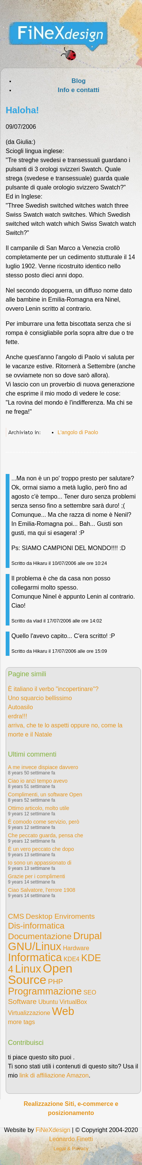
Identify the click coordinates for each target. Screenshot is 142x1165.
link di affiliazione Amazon (54, 1075)
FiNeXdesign (53, 1130)
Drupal (87, 935)
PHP (55, 981)
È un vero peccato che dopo (41, 849)
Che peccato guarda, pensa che (45, 835)
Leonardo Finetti (71, 1139)
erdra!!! (17, 716)
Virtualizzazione (29, 1013)
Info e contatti (78, 90)
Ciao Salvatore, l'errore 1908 (41, 890)
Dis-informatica (36, 925)
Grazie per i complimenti (36, 876)
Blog (79, 80)
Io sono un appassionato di (39, 863)
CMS (16, 916)
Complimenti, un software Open (45, 794)
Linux (28, 969)
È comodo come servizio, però (43, 822)
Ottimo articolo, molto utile (38, 808)
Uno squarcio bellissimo (40, 698)
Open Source (40, 974)
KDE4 (72, 959)
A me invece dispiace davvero (43, 767)
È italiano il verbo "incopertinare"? (53, 689)
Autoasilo (20, 707)
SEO (89, 992)
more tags (21, 1022)
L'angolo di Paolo (78, 432)
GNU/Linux (34, 946)
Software (22, 1001)
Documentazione (40, 936)
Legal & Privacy (71, 1148)
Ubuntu (48, 1002)
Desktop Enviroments (60, 916)
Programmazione (45, 991)
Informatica (35, 957)
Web (63, 1011)
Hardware (76, 948)
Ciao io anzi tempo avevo (37, 781)
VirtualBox (73, 1002)
